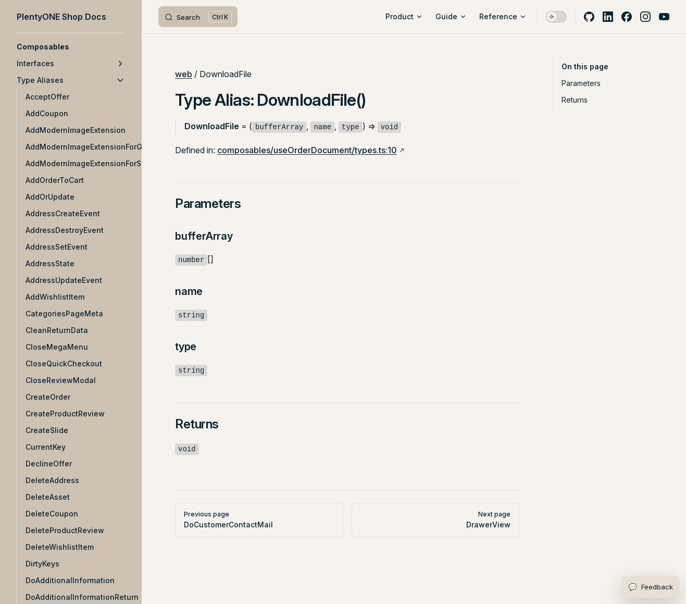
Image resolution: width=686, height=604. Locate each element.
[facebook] (626, 16)
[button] (71, 47)
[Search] (198, 16)
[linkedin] (607, 16)
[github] (589, 16)
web (183, 74)
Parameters (581, 83)
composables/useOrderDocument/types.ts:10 (307, 150)
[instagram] (645, 16)
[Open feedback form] (650, 587)
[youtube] (664, 16)
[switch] (556, 16)
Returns (575, 99)
